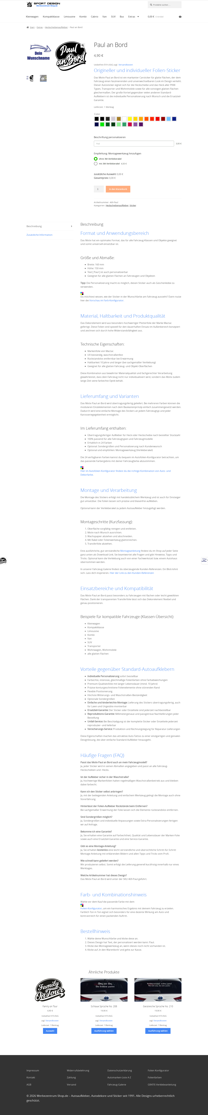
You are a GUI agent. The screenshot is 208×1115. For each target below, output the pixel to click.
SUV (113, 16)
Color (97, 114)
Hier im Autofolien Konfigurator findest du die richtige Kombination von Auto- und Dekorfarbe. (125, 471)
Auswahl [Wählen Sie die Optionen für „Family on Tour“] (50, 1030)
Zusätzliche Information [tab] (39, 234)
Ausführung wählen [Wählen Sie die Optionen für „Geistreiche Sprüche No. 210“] (158, 1030)
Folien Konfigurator (158, 1070)
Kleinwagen (32, 16)
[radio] (96, 119)
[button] (82, 45)
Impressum (33, 1070)
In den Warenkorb (118, 189)
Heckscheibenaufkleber (56, 27)
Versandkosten (126, 64)
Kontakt (31, 1077)
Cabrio (94, 16)
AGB (29, 1084)
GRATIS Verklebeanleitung (162, 1084)
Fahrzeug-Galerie (116, 1084)
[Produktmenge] (99, 189)
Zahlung (71, 1077)
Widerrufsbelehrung (78, 1070)
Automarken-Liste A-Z (119, 1077)
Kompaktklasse (51, 16)
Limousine (69, 16)
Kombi (83, 16)
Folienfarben (155, 1077)
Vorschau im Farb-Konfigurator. (106, 300)
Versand (71, 1084)
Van (104, 16)
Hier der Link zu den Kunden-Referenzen (132, 573)
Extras (131, 16)
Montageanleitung (130, 550)
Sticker (133, 205)
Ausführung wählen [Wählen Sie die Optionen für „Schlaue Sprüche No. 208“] (104, 1030)
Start (32, 27)
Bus (122, 16)
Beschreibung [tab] (34, 226)
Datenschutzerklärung (119, 1070)
